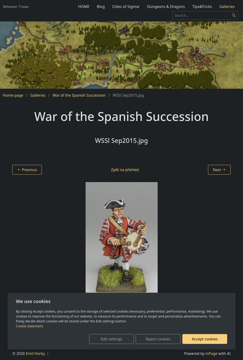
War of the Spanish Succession (79, 95)
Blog (101, 6)
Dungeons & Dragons (166, 6)
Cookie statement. (30, 326)
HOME (84, 6)
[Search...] (201, 15)
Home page (13, 95)
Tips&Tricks (202, 6)
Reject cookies (158, 339)
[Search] (234, 15)
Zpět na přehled (125, 169)
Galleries (227, 6)
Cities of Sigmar (126, 6)
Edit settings (111, 339)
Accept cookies (205, 339)
